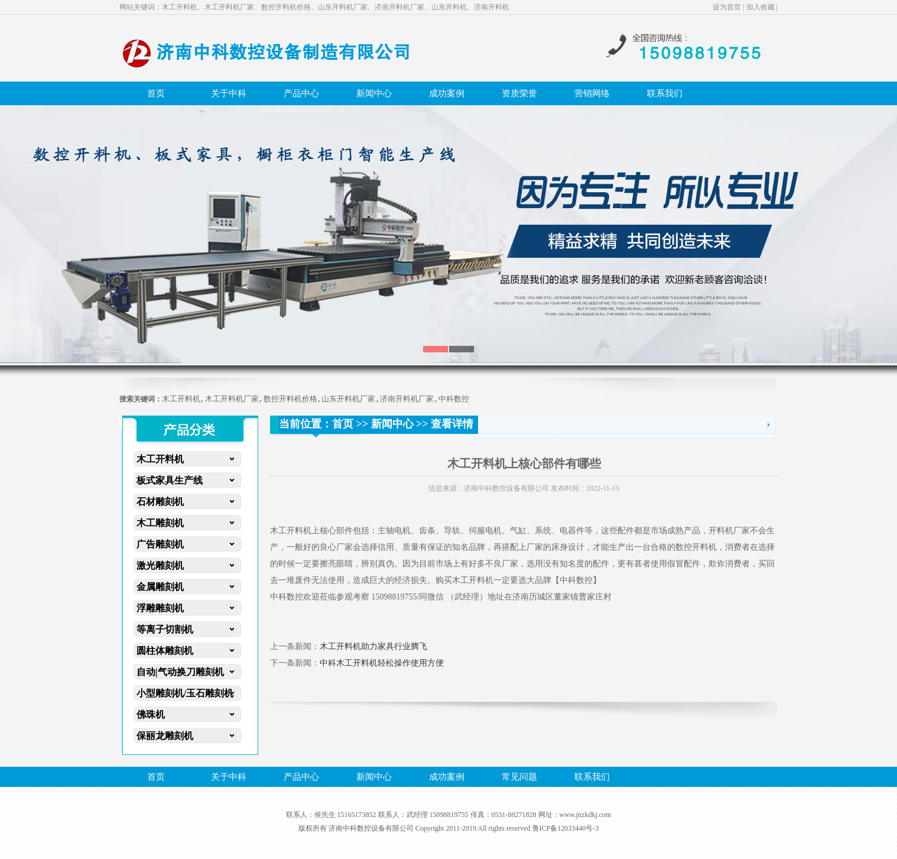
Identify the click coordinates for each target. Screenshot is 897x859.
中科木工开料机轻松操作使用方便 (382, 663)
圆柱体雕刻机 (164, 651)
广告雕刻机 (160, 544)
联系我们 (664, 93)
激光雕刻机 (160, 565)
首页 (156, 93)
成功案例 (446, 93)
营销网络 (592, 93)
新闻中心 (374, 93)
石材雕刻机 (160, 502)
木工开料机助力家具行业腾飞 (373, 646)
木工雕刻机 (160, 523)
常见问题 (519, 777)
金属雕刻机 (160, 587)
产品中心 (301, 93)
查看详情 (452, 424)
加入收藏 (760, 7)
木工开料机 (160, 459)
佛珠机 (150, 714)
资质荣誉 (519, 93)
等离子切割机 (164, 629)
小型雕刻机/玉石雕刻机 (184, 693)
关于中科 (228, 93)
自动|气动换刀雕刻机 (180, 672)
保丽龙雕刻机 (164, 736)
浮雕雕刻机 (160, 608)
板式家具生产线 (169, 480)
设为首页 (727, 7)
